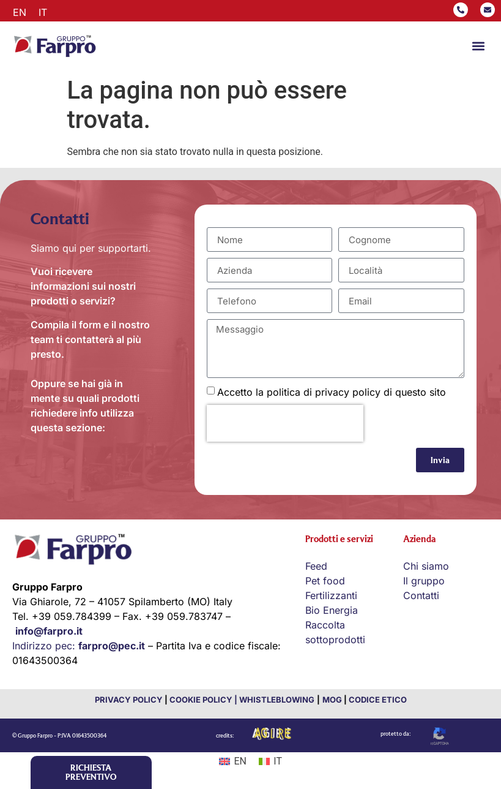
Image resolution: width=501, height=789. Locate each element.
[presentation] (285, 423)
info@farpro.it (49, 631)
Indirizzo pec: (78, 646)
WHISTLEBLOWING (275, 699)
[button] (479, 46)
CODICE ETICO (378, 699)
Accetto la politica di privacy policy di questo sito (331, 392)
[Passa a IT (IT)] (270, 761)
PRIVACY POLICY (129, 699)
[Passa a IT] (42, 12)
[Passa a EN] (19, 12)
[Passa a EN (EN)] (233, 761)
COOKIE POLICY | (203, 699)
